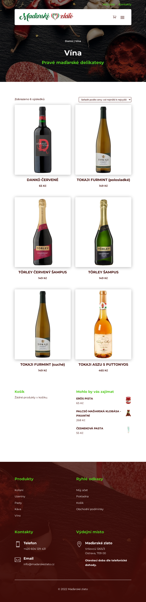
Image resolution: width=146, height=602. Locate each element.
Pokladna (82, 496)
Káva (18, 509)
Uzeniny (20, 496)
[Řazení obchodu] (105, 99)
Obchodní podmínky (90, 509)
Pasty (18, 503)
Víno (18, 515)
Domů (69, 41)
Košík (79, 503)
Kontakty (125, 4)
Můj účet (109, 4)
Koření (19, 490)
